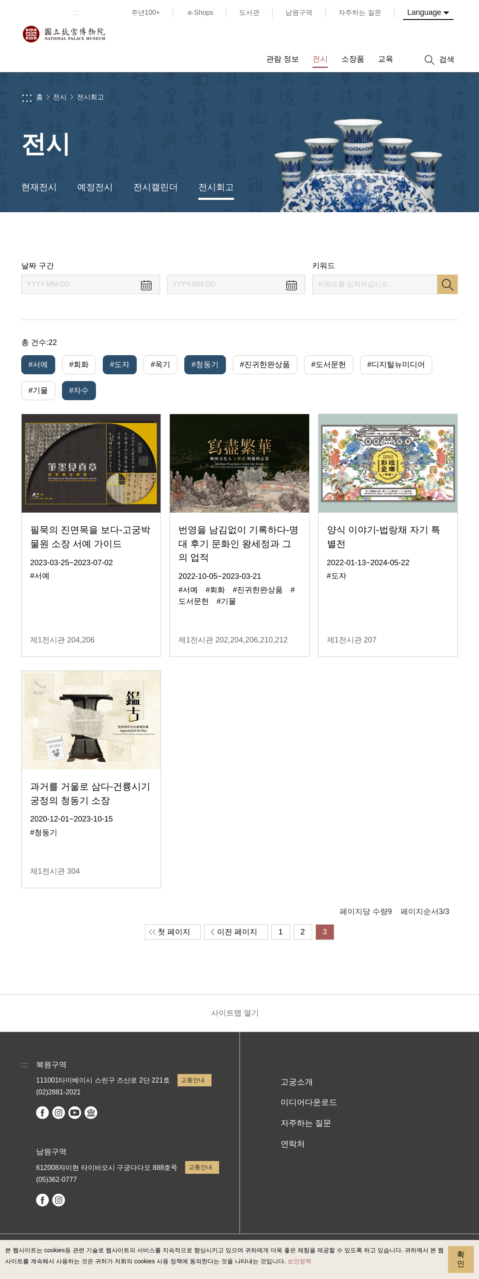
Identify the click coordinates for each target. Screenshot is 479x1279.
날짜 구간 (37, 265)
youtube (74, 1112)
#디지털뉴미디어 (396, 364)
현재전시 (39, 187)
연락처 (293, 1143)
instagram (58, 1112)
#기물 (38, 390)
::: (76, 12)
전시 (60, 97)
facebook (42, 1112)
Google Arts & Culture (91, 1112)
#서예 (38, 364)
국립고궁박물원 (63, 34)
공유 (377, 236)
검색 (447, 284)
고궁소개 (297, 1081)
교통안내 (193, 1080)
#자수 (79, 390)
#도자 (120, 364)
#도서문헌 (328, 364)
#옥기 (160, 364)
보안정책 (299, 1261)
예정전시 (95, 187)
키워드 (323, 265)
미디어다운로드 (309, 1102)
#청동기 (205, 364)
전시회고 (90, 97)
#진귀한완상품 (265, 364)
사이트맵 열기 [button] (235, 1013)
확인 (461, 1259)
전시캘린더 (155, 187)
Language (424, 12)
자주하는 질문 (306, 1123)
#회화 (79, 364)
